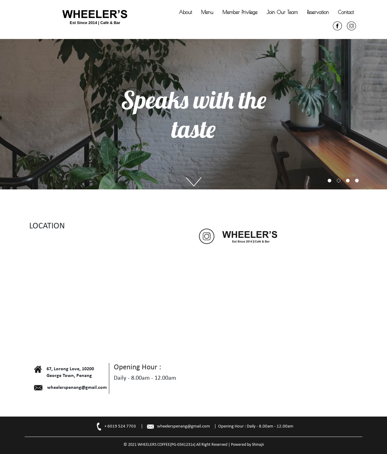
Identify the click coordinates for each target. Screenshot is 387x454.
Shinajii (258, 444)
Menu (207, 12)
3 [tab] (348, 180)
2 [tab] (338, 180)
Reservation (318, 12)
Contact (346, 12)
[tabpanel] (193, 114)
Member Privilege (239, 12)
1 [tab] (329, 180)
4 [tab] (357, 180)
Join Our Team (282, 12)
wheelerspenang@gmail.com (183, 426)
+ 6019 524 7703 (120, 426)
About (185, 12)
